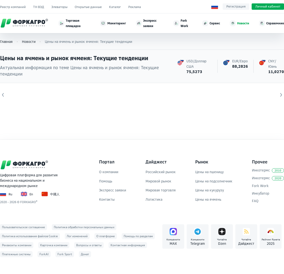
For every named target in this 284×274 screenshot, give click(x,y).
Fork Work (260, 186)
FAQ (255, 201)
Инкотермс (268, 170)
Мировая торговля (161, 190)
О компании (108, 172)
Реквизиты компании (16, 245)
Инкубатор (260, 193)
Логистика (154, 199)
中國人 (51, 194)
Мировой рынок (158, 181)
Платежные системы (16, 254)
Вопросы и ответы (89, 245)
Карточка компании (53, 245)
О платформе (105, 236)
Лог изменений (77, 236)
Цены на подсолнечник (213, 181)
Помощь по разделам (138, 236)
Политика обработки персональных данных (84, 227)
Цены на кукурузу (209, 190)
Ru (6, 194)
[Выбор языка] (214, 6)
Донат (85, 254)
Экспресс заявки (112, 190)
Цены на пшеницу (209, 172)
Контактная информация (127, 245)
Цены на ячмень (208, 199)
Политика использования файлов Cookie (30, 236)
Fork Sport (64, 254)
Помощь (105, 181)
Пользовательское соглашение (23, 227)
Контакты (107, 199)
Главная (6, 41)
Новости (29, 41)
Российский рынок (161, 172)
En (27, 194)
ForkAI (44, 254)
